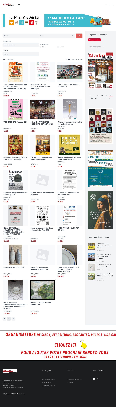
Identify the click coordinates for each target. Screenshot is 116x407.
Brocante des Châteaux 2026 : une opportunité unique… (105, 276)
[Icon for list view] (66, 59)
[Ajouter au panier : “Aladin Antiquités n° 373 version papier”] (110, 86)
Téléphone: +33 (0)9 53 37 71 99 (13, 394)
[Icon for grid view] (69, 60)
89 (96, 98)
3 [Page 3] (13, 319)
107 (105, 98)
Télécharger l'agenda (94, 40)
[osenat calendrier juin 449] (100, 144)
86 (106, 95)
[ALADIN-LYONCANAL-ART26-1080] (100, 229)
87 (111, 95)
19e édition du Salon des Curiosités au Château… (104, 256)
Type (43, 47)
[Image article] (91, 246)
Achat (62, 47)
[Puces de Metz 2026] (58, 27)
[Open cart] (112, 4)
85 (102, 95)
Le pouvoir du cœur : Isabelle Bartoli (104, 266)
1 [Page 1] (4, 319)
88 (92, 98)
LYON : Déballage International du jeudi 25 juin (104, 246)
